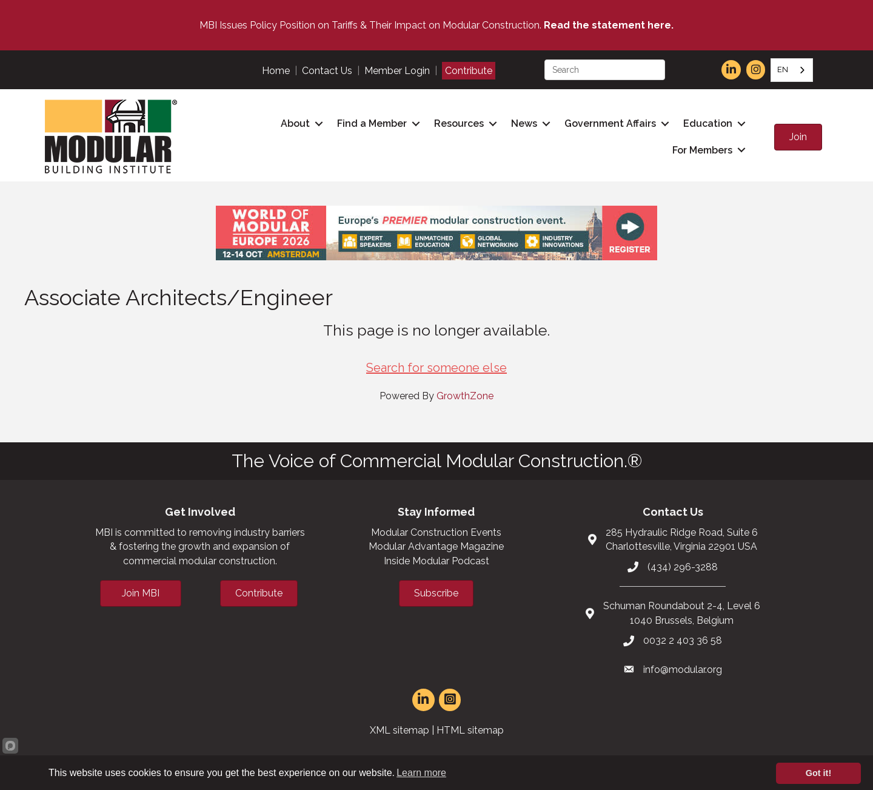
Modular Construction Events (436, 531)
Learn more (421, 773)
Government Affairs (610, 123)
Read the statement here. (609, 25)
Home (276, 70)
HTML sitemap (470, 729)
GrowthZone (464, 394)
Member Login (397, 70)
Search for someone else (436, 366)
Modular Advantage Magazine (436, 546)
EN (782, 69)
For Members (702, 149)
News (524, 123)
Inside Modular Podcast (436, 559)
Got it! (818, 773)
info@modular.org (682, 668)
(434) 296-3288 (682, 566)
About (295, 123)
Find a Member (372, 123)
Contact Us (327, 70)
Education (707, 123)
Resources (459, 123)
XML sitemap (399, 729)
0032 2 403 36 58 (682, 639)
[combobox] (792, 70)
